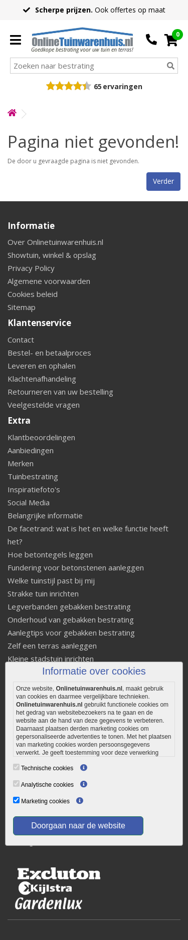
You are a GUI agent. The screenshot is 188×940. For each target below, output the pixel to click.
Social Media (29, 502)
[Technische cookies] (16, 767)
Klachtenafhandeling (42, 379)
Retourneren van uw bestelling (60, 392)
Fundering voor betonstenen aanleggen (76, 567)
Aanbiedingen (31, 450)
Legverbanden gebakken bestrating (69, 606)
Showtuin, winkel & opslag (52, 255)
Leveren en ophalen (42, 366)
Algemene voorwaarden (49, 281)
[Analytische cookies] (16, 783)
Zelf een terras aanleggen (52, 646)
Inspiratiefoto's (34, 489)
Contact (21, 340)
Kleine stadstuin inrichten (51, 659)
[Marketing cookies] (16, 800)
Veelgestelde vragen (44, 405)
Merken (21, 463)
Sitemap (22, 307)
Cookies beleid (33, 294)
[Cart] (171, 40)
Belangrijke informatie (45, 515)
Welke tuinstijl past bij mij (51, 580)
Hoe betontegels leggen (50, 554)
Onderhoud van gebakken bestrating (71, 619)
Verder (163, 181)
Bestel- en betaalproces (49, 353)
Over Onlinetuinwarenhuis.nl (55, 242)
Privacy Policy (31, 268)
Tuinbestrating (33, 476)
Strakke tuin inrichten (43, 593)
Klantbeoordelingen (41, 437)
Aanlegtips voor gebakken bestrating (71, 633)
